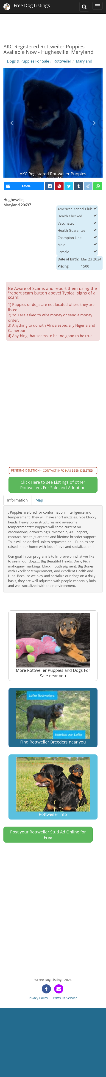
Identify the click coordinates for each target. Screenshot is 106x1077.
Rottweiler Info (52, 787)
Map (39, 500)
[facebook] (49, 186)
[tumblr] (78, 186)
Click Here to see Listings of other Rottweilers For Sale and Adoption (53, 484)
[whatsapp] (97, 186)
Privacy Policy (38, 998)
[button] (12, 123)
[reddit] (88, 186)
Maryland (84, 61)
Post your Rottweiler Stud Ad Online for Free (48, 834)
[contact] (58, 988)
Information (17, 500)
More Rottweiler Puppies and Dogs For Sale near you (53, 645)
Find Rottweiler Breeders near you (52, 717)
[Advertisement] (52, 25)
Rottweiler (62, 61)
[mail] (24, 186)
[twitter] (68, 186)
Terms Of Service (64, 998)
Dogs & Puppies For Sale (28, 61)
